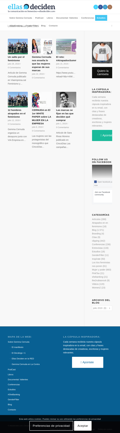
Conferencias (98, 244)
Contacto (12, 409)
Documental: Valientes (18, 379)
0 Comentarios (14, 68)
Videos (95, 284)
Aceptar (83, 425)
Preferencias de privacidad (51, 425)
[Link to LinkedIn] (105, 7)
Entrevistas (97, 248)
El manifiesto (17, 347)
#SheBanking (14, 394)
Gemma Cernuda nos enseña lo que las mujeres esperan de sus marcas (41, 64)
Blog (94, 230)
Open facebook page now (104, 183)
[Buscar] (111, 26)
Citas (94, 237)
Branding (96, 233)
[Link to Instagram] (110, 7)
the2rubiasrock (99, 280)
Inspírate (96, 259)
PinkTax (96, 273)
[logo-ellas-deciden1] (31, 7)
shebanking (97, 277)
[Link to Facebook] (100, 7)
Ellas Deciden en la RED (23, 358)
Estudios (96, 251)
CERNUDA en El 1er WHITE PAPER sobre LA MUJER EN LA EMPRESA (41, 117)
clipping (95, 241)
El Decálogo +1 (19, 353)
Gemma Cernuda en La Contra (26, 364)
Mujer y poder (98, 269)
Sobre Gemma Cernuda (18, 342)
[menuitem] (21, 18)
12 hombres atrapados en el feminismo (16, 113)
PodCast (12, 369)
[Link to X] (95, 7)
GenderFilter (98, 255)
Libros (10, 374)
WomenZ (96, 287)
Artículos (96, 219)
